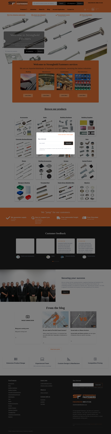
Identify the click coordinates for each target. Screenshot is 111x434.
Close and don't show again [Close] (65, 134)
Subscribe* (68, 143)
